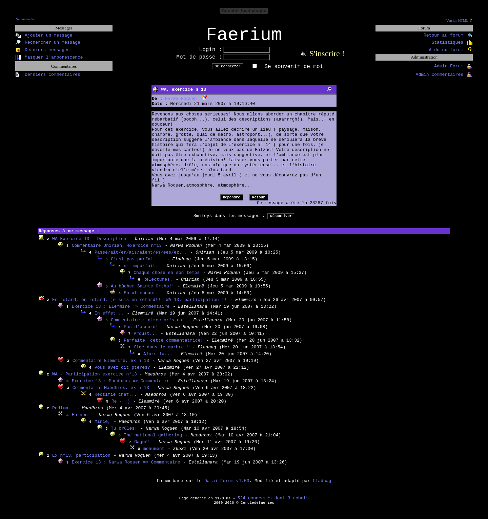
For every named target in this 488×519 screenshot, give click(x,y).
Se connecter (25, 19)
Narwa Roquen (181, 103)
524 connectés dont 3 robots (273, 502)
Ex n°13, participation (81, 459)
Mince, (102, 426)
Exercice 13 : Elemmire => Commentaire (121, 310)
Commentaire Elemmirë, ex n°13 (111, 365)
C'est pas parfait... (137, 263)
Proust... (145, 338)
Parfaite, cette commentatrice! (163, 344)
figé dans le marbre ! (161, 351)
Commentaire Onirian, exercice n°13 (117, 250)
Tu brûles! (124, 432)
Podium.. (62, 412)
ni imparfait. (141, 270)
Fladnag (322, 485)
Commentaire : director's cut (148, 324)
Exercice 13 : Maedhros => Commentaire (121, 385)
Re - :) (120, 405)
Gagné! (142, 446)
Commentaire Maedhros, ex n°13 (111, 392)
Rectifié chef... (116, 399)
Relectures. (157, 283)
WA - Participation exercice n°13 (95, 378)
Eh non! (81, 419)
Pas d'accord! (141, 331)
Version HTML (457, 20)
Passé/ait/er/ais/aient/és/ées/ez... (141, 256)
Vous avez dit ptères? (122, 371)
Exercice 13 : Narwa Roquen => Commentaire (126, 466)
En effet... (109, 317)
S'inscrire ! (327, 57)
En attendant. (141, 297)
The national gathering (153, 439)
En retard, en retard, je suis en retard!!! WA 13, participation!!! (139, 304)
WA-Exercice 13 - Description (89, 243)
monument (153, 453)
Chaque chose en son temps (167, 277)
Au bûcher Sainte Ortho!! (142, 290)
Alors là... (157, 358)
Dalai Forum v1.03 (226, 485)
